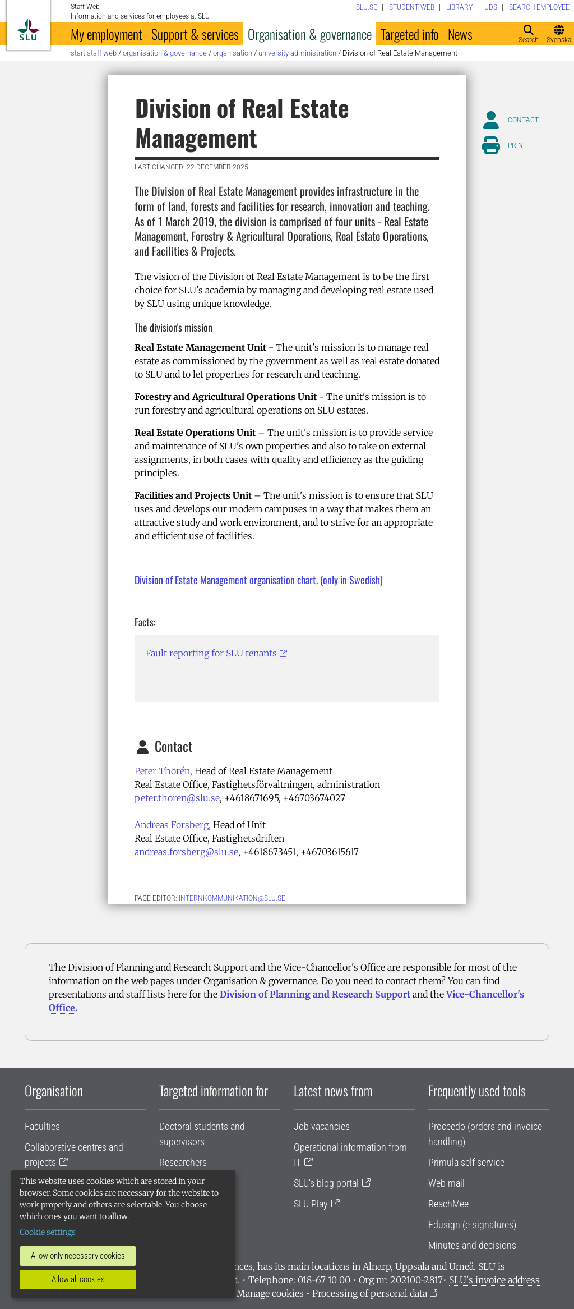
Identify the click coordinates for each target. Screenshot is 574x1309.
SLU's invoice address (494, 1279)
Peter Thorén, (163, 771)
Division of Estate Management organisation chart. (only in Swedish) (259, 579)
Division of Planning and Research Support (315, 994)
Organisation (232, 53)
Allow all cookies (78, 1279)
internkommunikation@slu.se (232, 898)
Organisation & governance (310, 34)
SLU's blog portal (326, 1183)
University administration (297, 53)
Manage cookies (270, 1293)
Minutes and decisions (472, 1245)
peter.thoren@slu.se (177, 797)
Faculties (42, 1126)
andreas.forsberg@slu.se (186, 851)
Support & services (195, 34)
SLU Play (311, 1204)
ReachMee (448, 1204)
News (460, 34)
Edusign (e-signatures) (472, 1224)
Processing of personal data (369, 1293)
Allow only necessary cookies (78, 1256)
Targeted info (410, 34)
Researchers (183, 1162)
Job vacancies (322, 1126)
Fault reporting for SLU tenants (211, 653)
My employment (106, 34)
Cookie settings (48, 1232)
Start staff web (94, 53)
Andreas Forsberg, (173, 824)
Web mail (446, 1183)
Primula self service (466, 1162)
